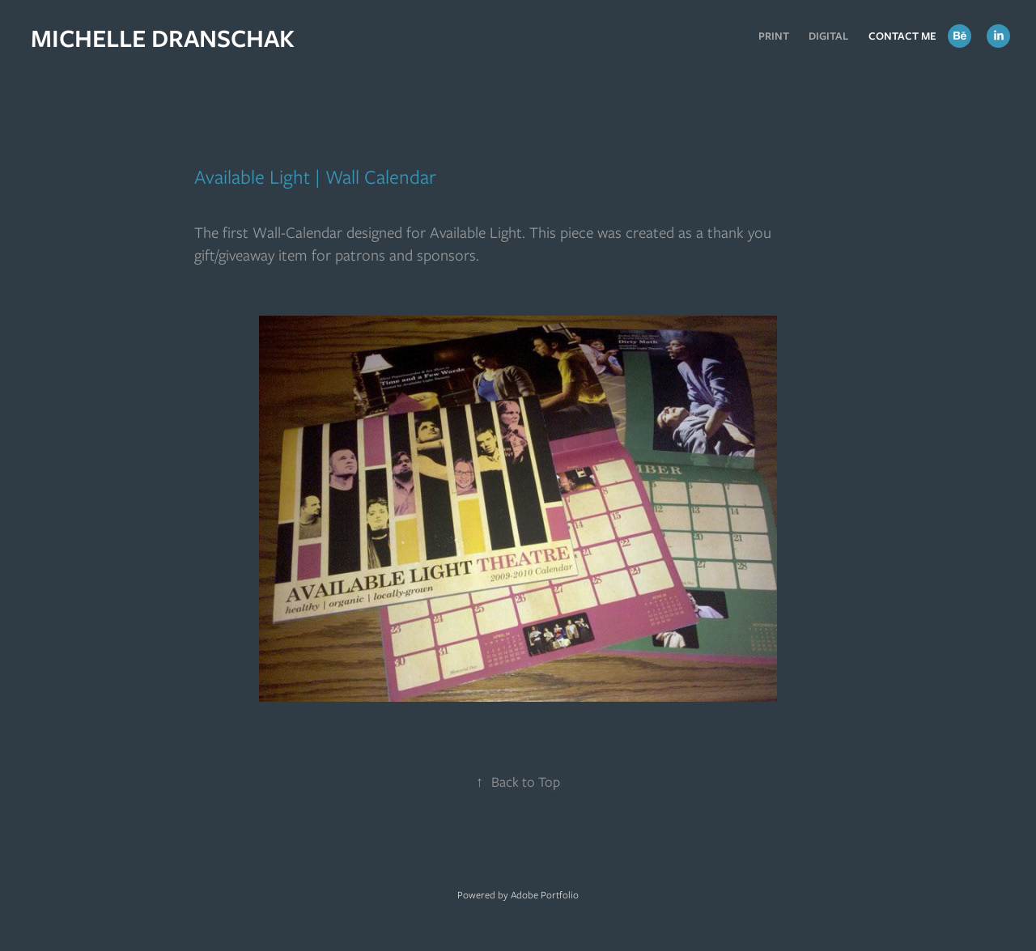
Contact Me (902, 36)
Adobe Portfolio (545, 895)
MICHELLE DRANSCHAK (163, 38)
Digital (828, 36)
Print (773, 36)
